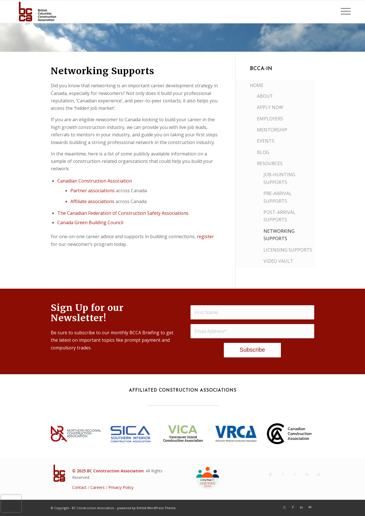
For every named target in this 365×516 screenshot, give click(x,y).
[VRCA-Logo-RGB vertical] (236, 434)
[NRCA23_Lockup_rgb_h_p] (76, 434)
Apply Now (270, 107)
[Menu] (344, 11)
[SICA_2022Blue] (130, 433)
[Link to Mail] (310, 507)
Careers (97, 487)
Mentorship (272, 130)
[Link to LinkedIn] (301, 507)
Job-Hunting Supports (279, 178)
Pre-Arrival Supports (277, 197)
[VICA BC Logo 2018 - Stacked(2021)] (182, 433)
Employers (270, 119)
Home (256, 85)
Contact (79, 487)
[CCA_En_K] (289, 433)
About (265, 96)
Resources (270, 163)
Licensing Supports (287, 250)
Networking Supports (279, 235)
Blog (263, 152)
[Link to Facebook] (293, 507)
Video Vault (278, 261)
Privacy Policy (120, 487)
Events (265, 141)
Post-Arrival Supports (279, 216)
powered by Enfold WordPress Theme (146, 508)
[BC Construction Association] (37, 11)
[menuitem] (344, 11)
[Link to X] (284, 507)
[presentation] (11, 503)
